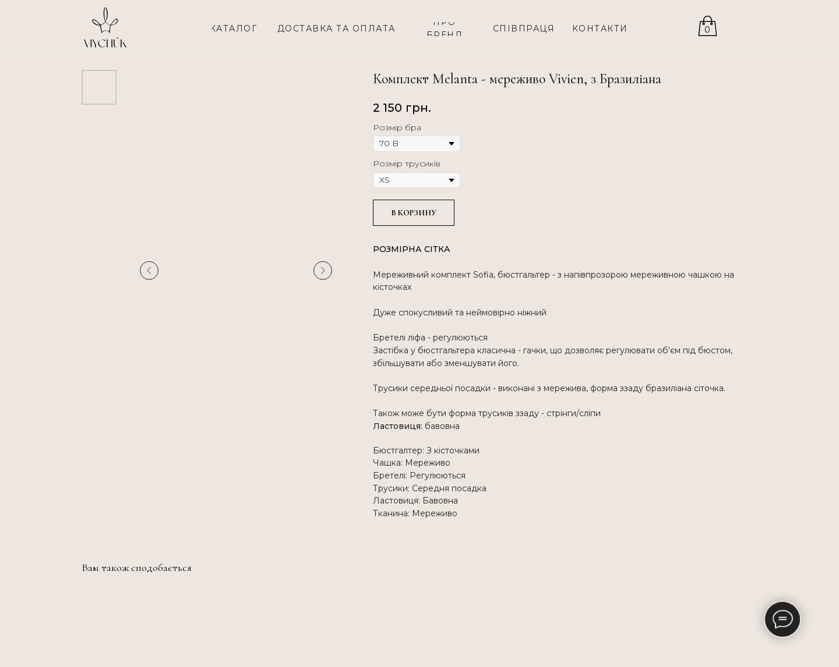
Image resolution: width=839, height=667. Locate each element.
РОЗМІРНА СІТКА (411, 249)
